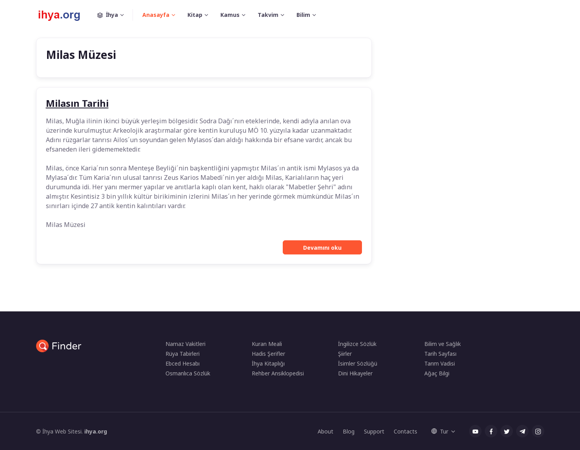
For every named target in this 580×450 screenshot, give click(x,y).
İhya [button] (115, 15)
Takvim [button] (268, 14)
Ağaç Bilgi (436, 373)
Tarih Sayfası (440, 353)
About (325, 431)
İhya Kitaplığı (268, 363)
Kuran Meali (267, 344)
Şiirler (345, 353)
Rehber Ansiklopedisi (278, 373)
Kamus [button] (230, 14)
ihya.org (95, 431)
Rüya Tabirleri (182, 353)
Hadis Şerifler (268, 353)
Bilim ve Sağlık (442, 344)
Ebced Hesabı (182, 363)
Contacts (405, 431)
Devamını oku (322, 247)
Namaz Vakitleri (185, 344)
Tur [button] (439, 431)
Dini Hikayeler (355, 373)
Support (374, 431)
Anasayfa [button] (155, 14)
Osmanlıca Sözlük (187, 373)
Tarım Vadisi (439, 363)
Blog (349, 431)
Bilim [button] (303, 14)
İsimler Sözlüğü (357, 363)
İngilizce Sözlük (357, 344)
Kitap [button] (194, 14)
